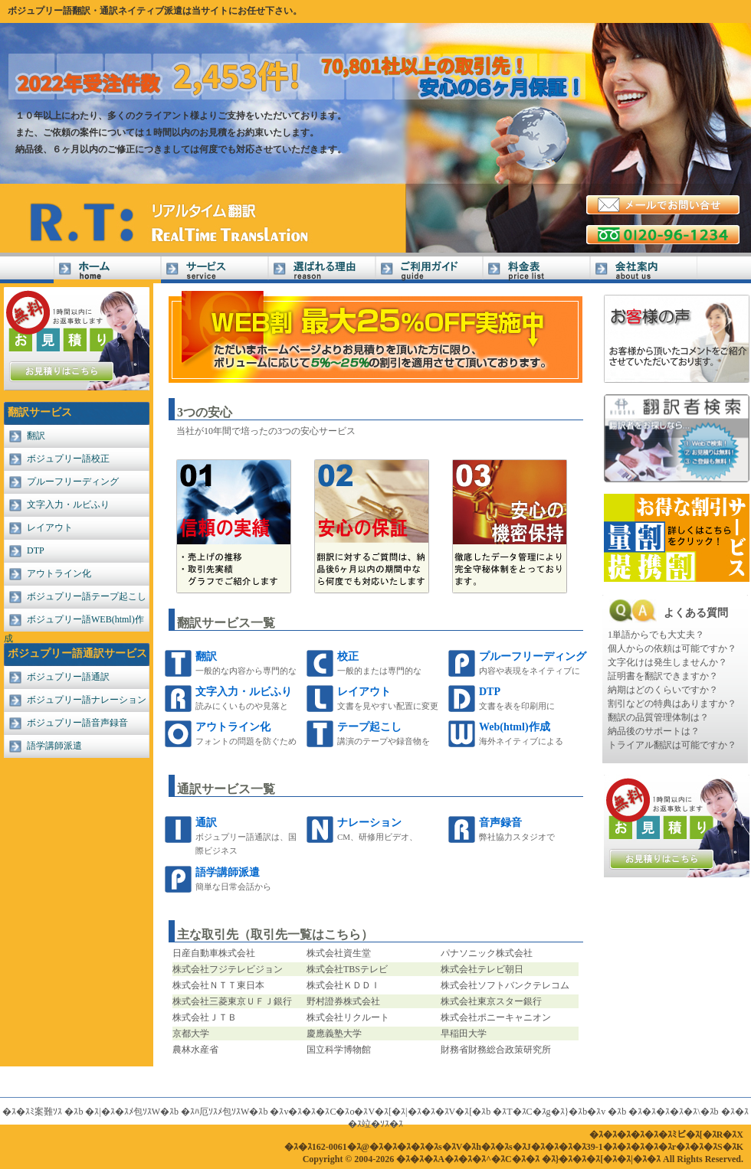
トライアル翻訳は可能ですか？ (672, 745)
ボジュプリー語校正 (68, 458)
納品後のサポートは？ (654, 731)
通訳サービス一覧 (226, 788)
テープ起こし (369, 727)
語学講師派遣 (54, 745)
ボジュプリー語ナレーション (86, 699)
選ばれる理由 (322, 269)
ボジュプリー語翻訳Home (107, 269)
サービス (214, 269)
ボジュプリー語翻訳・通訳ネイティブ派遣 (95, 10)
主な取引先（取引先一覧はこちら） (275, 934)
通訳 (206, 822)
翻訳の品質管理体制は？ (658, 717)
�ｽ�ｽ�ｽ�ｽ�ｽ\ (664, 1111)
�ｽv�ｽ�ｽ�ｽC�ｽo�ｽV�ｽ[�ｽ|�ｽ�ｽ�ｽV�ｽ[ (371, 1111)
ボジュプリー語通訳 (68, 676)
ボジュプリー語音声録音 (77, 722)
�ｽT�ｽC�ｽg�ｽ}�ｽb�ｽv (549, 1111)
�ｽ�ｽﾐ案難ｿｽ (32, 1111)
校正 (348, 656)
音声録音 (500, 822)
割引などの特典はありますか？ (672, 703)
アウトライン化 (59, 573)
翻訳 (36, 435)
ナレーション (369, 822)
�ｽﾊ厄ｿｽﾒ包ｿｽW (215, 1111)
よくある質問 (696, 613)
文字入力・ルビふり (68, 504)
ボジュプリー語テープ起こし (86, 596)
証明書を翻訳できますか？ (663, 676)
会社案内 (643, 269)
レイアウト (50, 527)
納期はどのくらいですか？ (663, 689)
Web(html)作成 (514, 727)
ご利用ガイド (429, 269)
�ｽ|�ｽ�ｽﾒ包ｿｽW (122, 1111)
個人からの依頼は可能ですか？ (672, 648)
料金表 (536, 269)
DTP (35, 550)
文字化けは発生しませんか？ (667, 662)
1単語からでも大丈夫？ (656, 634)
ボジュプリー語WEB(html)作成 (74, 623)
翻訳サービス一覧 (226, 622)
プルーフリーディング (73, 481)
